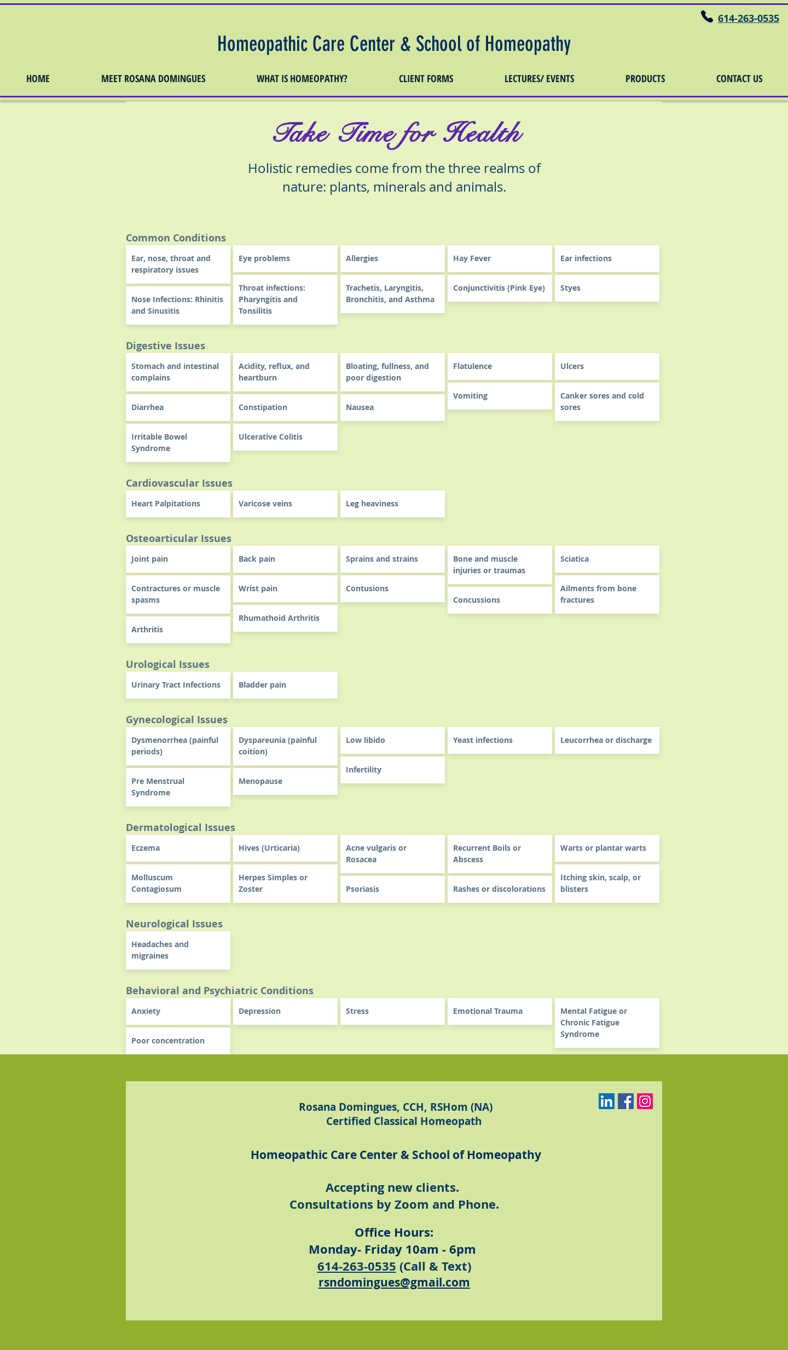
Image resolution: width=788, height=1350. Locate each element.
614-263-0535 (356, 1265)
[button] (153, 78)
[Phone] (707, 16)
